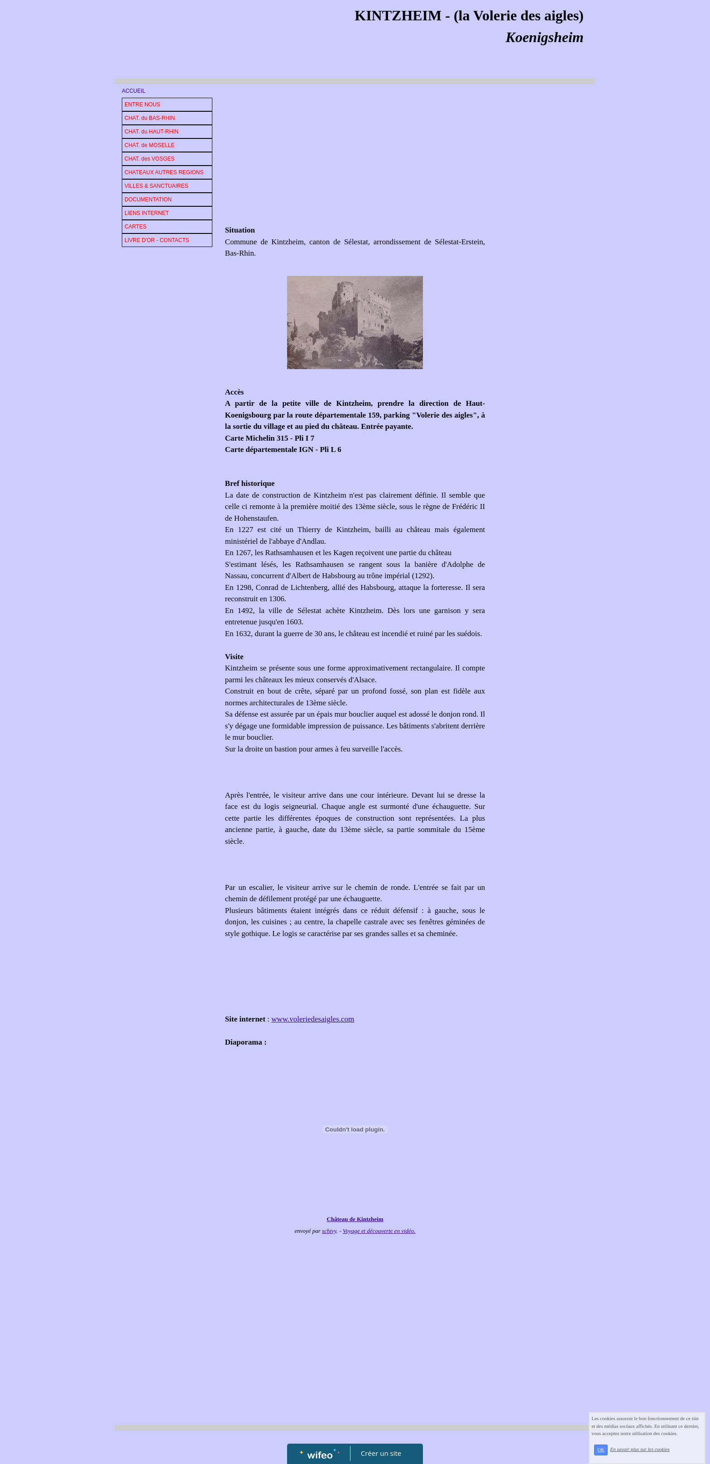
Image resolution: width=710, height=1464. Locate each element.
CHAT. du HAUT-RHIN (151, 131)
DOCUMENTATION (148, 199)
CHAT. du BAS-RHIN (150, 118)
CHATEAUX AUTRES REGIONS (164, 172)
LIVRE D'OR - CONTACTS (157, 240)
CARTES (135, 226)
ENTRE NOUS (142, 104)
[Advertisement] (355, 156)
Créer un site (381, 1453)
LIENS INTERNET (147, 213)
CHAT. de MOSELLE (149, 145)
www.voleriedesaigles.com (312, 1019)
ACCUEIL (133, 91)
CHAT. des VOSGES (149, 159)
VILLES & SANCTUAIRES (156, 186)
